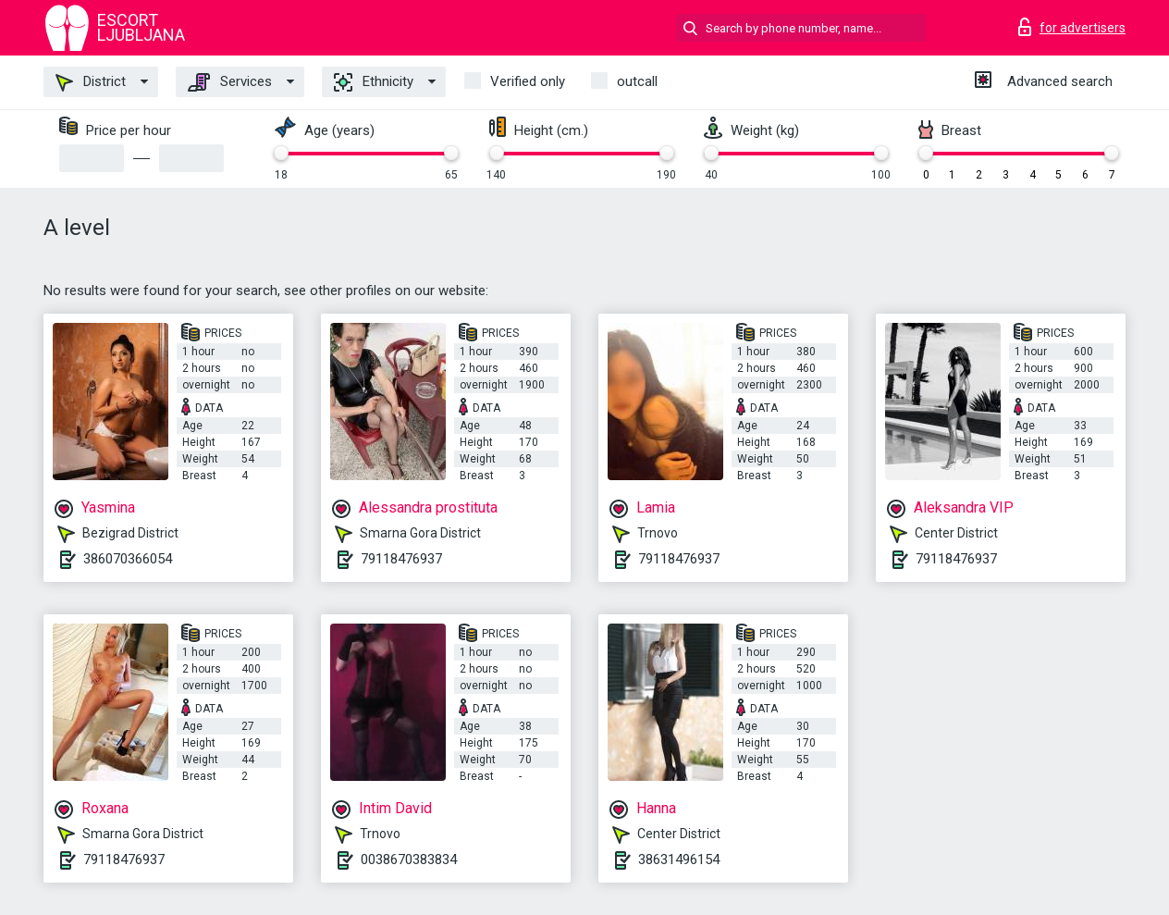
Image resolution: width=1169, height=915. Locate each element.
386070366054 (127, 558)
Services (230, 82)
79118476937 (401, 558)
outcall (637, 81)
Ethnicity (373, 82)
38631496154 (679, 859)
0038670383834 (409, 859)
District (90, 82)
